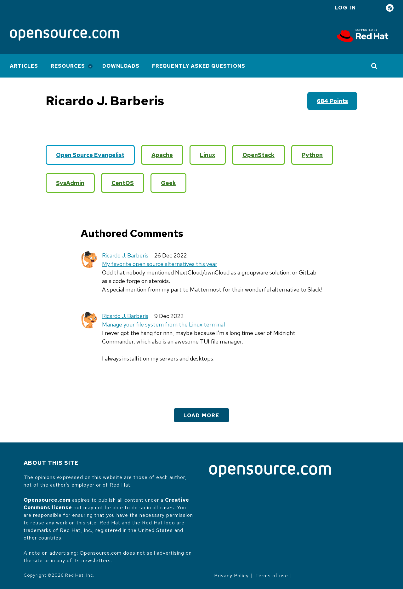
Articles (24, 66)
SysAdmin (70, 183)
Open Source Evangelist (90, 155)
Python (312, 155)
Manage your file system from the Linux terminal (163, 324)
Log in (345, 7)
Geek (168, 183)
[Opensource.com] (64, 35)
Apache (162, 155)
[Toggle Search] (374, 66)
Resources (68, 66)
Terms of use (271, 575)
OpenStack (258, 155)
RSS (390, 8)
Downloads (120, 66)
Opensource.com (47, 500)
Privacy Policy (231, 575)
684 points (332, 101)
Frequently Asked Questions (198, 66)
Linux (207, 155)
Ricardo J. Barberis (125, 255)
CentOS (122, 183)
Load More (201, 415)
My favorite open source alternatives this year (159, 264)
